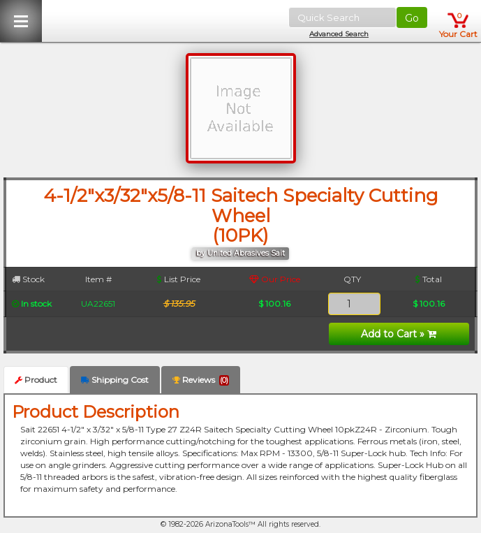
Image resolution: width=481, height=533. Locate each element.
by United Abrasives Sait (240, 253)
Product (36, 379)
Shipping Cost (115, 379)
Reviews (200, 380)
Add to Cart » (398, 334)
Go (412, 18)
